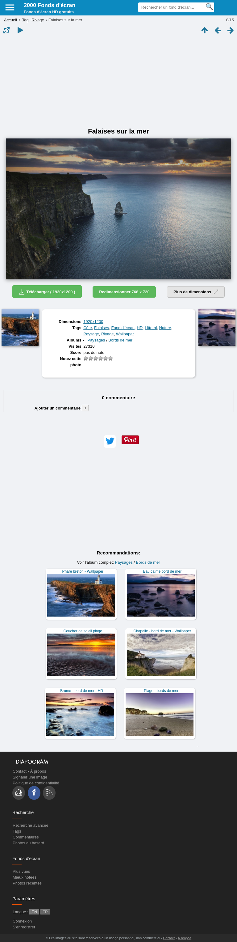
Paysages (96, 340)
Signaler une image (30, 777)
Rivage (37, 20)
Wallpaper (125, 334)
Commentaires (26, 837)
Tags (17, 831)
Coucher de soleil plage (82, 631)
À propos (38, 771)
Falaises (101, 327)
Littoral (151, 327)
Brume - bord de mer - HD (81, 691)
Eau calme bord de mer (162, 571)
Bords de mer (120, 340)
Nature (165, 327)
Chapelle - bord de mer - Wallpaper (162, 631)
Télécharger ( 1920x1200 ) (47, 292)
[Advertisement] (118, 81)
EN (34, 912)
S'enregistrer (24, 927)
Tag (25, 20)
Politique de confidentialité (36, 783)
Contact (20, 771)
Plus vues (21, 871)
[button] (110, 441)
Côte (87, 327)
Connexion (22, 921)
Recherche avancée (30, 825)
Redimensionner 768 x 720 (124, 292)
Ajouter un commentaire (62, 408)
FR (45, 912)
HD (140, 327)
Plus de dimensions (195, 292)
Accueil (10, 20)
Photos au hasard (28, 843)
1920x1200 (93, 321)
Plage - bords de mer (161, 691)
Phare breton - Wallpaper (82, 571)
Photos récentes (27, 883)
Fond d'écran (123, 327)
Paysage (91, 334)
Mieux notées (24, 877)
